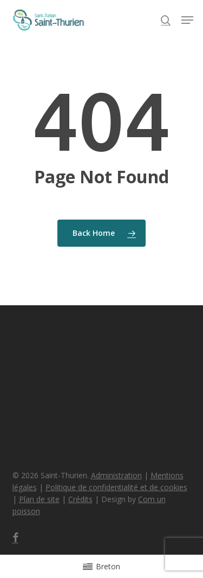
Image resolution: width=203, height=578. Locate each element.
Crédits (80, 499)
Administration (116, 475)
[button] (187, 20)
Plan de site (39, 499)
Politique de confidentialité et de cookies (116, 487)
